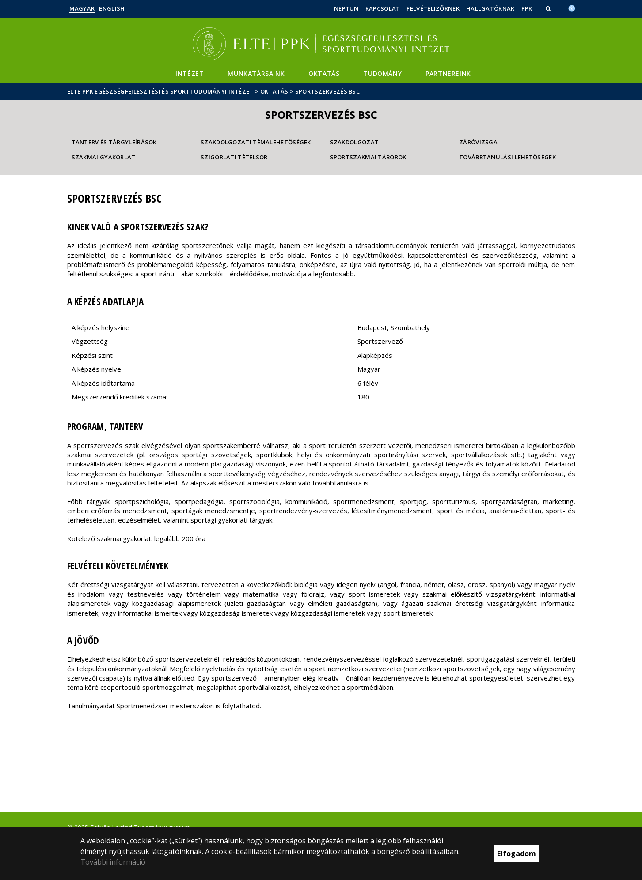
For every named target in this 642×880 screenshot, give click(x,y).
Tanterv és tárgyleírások (114, 142)
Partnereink (448, 73)
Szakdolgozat (354, 142)
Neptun (346, 8)
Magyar (82, 8)
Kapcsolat (382, 8)
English (112, 8)
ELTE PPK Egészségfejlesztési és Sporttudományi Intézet (160, 91)
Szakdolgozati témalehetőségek (256, 142)
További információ (112, 862)
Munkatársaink (256, 73)
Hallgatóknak (490, 8)
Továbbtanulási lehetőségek (507, 157)
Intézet (189, 73)
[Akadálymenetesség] (571, 7)
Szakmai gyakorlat (104, 157)
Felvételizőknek (433, 8)
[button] (549, 8)
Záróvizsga (478, 142)
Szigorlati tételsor (234, 157)
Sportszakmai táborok (368, 157)
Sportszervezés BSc (327, 91)
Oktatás (323, 73)
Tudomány (382, 73)
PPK (526, 8)
